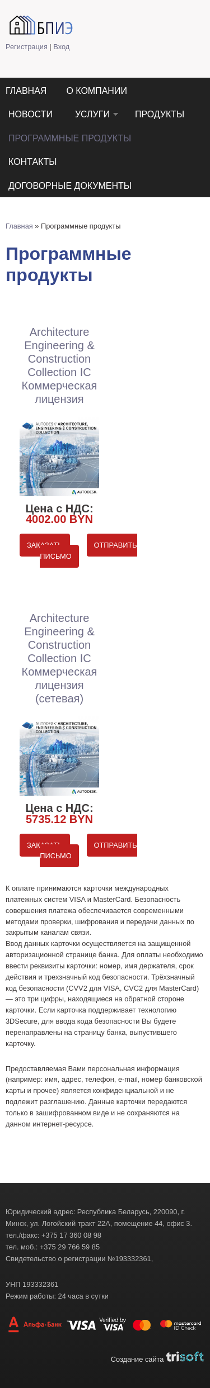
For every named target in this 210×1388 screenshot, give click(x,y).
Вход (61, 46)
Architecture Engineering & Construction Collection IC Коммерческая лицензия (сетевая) (59, 658)
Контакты (32, 162)
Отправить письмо (88, 550)
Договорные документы (70, 186)
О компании (96, 91)
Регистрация (27, 46)
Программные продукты (69, 138)
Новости (30, 114)
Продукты (159, 114)
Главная (26, 91)
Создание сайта (157, 1359)
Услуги (92, 114)
